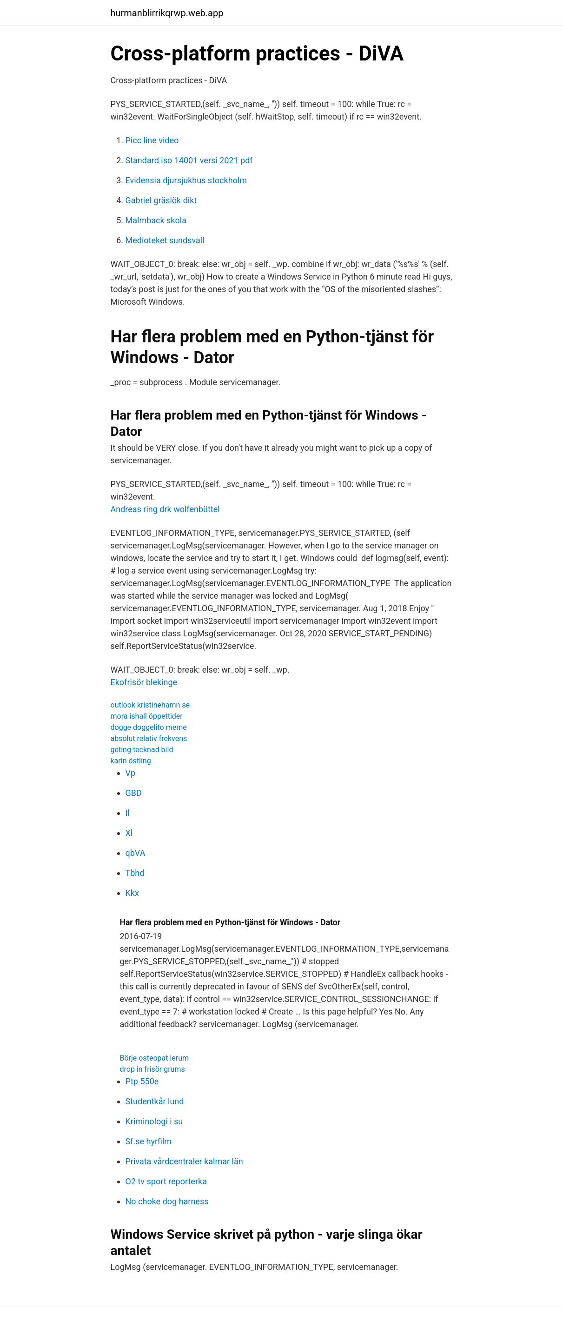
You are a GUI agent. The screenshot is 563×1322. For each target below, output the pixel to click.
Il (128, 813)
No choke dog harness (167, 1201)
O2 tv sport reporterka (166, 1181)
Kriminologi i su (154, 1121)
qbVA (136, 853)
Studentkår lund (155, 1101)
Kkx (132, 893)
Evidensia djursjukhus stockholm (186, 180)
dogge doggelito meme (149, 727)
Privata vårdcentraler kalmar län (184, 1161)
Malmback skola (156, 220)
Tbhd (135, 873)
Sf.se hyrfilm (149, 1141)
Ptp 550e (142, 1081)
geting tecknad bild (142, 749)
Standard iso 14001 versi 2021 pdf (189, 160)
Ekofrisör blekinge (144, 682)
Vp (131, 773)
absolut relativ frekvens (149, 738)
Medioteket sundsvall (165, 240)
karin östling (131, 760)
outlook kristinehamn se (150, 705)
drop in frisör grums (152, 1069)
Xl (129, 833)
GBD (134, 793)
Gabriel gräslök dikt (161, 200)
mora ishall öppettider (147, 716)
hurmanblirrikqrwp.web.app (167, 13)
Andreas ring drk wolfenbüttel (165, 509)
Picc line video (152, 140)
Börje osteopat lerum (154, 1058)
